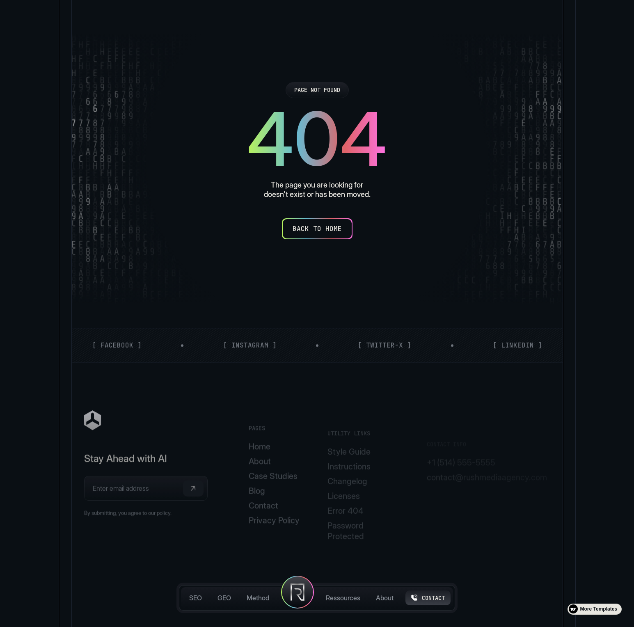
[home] (297, 598)
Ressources (343, 598)
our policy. (160, 534)
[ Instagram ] (249, 352)
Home (259, 470)
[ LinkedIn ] (517, 352)
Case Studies (272, 500)
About (385, 598)
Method (258, 598)
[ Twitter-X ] (384, 352)
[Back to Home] (317, 228)
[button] (193, 507)
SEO (195, 598)
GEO (224, 598)
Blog (256, 514)
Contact (263, 529)
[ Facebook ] (117, 352)
